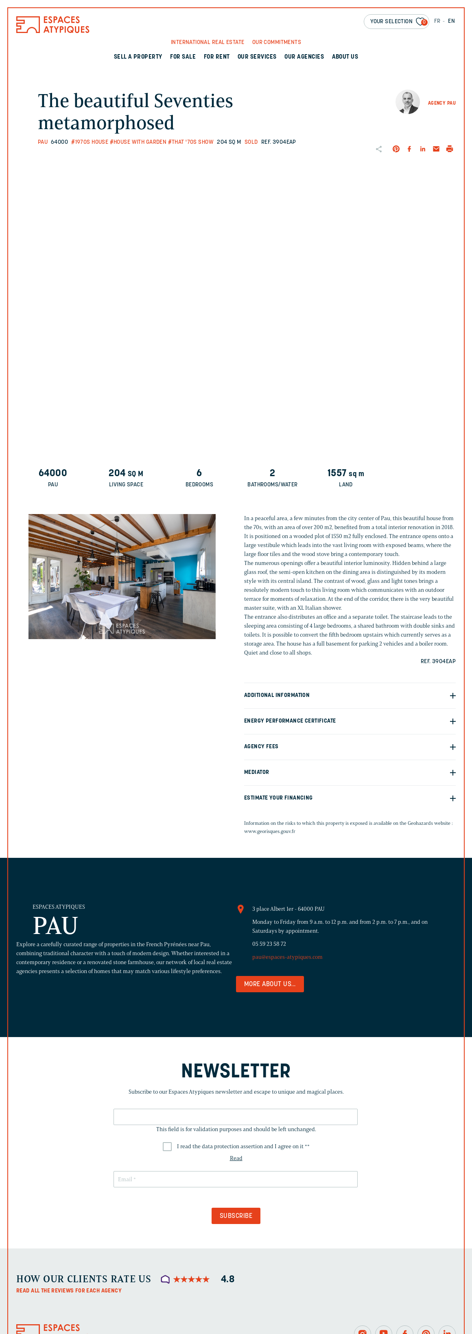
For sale (183, 57)
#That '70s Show (191, 142)
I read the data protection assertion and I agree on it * (243, 1146)
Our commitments (276, 43)
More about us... (270, 984)
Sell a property (138, 57)
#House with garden (138, 142)
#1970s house (89, 142)
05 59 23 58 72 (269, 944)
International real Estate (208, 43)
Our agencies (304, 57)
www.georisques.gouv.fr (269, 831)
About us (345, 57)
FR (437, 21)
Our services (257, 57)
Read (236, 1158)
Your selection (399, 22)
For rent (217, 57)
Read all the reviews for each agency (69, 1291)
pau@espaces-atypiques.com (287, 957)
